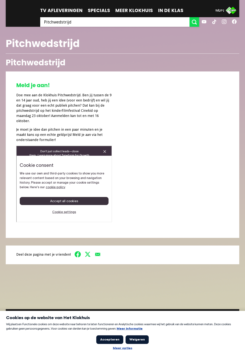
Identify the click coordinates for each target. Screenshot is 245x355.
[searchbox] (114, 22)
